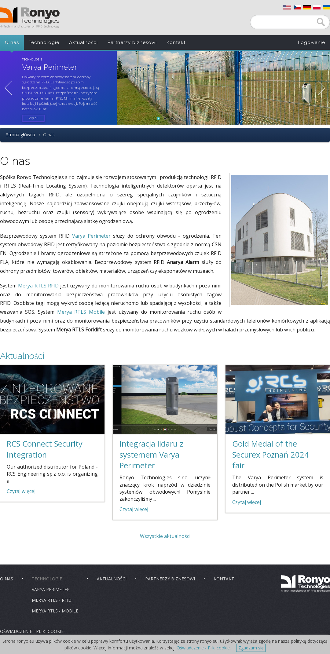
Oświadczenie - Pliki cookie (203, 648)
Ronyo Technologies (30, 17)
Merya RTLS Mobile (81, 312)
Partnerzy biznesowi (132, 42)
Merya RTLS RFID (38, 285)
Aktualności (83, 42)
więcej (33, 118)
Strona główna (20, 134)
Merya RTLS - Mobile (55, 611)
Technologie (44, 42)
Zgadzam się (251, 648)
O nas (12, 42)
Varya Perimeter (91, 235)
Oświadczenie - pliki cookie (32, 631)
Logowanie (311, 42)
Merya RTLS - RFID (52, 600)
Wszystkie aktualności (165, 536)
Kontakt (176, 42)
